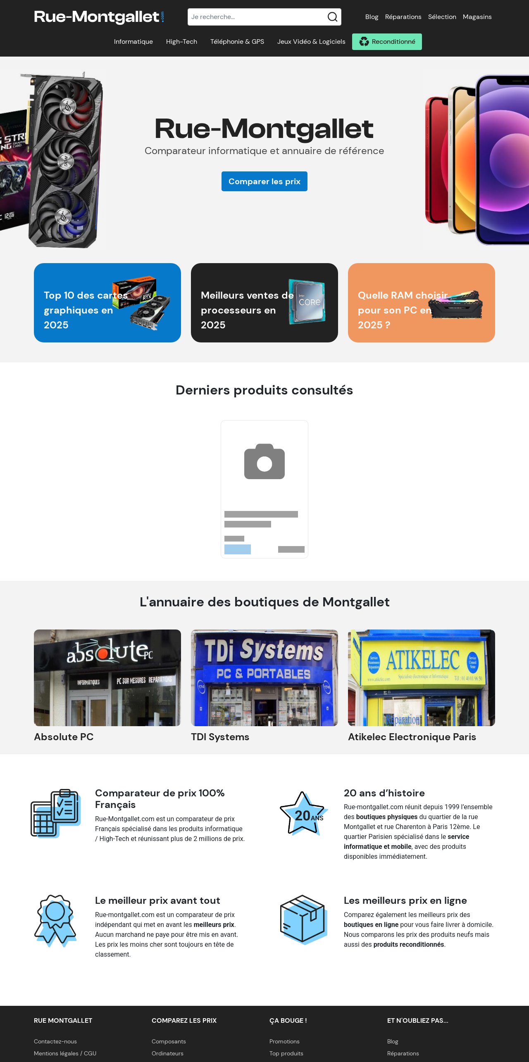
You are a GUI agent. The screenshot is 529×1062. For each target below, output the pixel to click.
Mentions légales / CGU (65, 1053)
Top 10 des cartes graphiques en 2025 (86, 310)
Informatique (133, 41)
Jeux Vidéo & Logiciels (311, 41)
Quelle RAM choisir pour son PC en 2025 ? (403, 310)
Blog (372, 16)
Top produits (286, 1053)
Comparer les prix (264, 181)
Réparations (403, 16)
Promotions (284, 1041)
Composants (169, 1041)
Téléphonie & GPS (237, 41)
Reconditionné (393, 41)
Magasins (477, 16)
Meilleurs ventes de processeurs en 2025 (247, 310)
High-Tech (181, 41)
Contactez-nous (55, 1041)
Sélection (442, 16)
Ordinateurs (167, 1053)
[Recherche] (264, 17)
